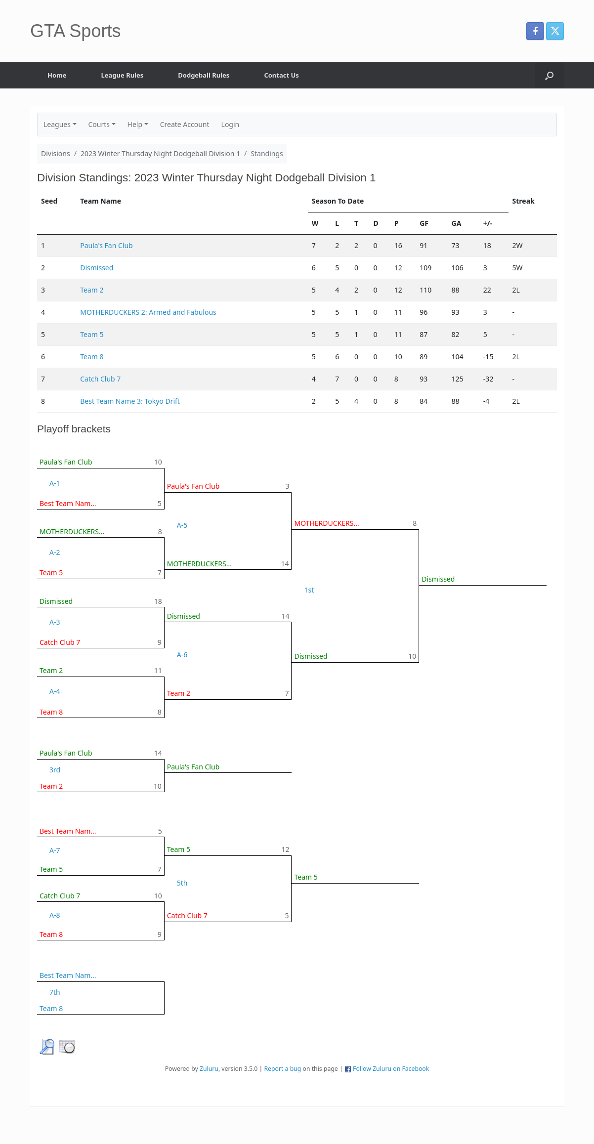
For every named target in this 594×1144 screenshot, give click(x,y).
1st (309, 589)
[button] (549, 75)
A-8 (54, 915)
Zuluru (209, 1068)
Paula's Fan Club (106, 245)
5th (182, 883)
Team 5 (91, 334)
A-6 (182, 654)
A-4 (54, 691)
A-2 (54, 552)
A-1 (54, 483)
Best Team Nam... (68, 503)
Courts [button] (99, 124)
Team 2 (91, 290)
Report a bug (282, 1068)
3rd (54, 769)
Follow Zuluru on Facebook (391, 1068)
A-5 (182, 525)
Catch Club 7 (100, 378)
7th (54, 992)
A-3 (54, 622)
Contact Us (281, 75)
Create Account (185, 124)
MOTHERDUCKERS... (72, 531)
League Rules (122, 75)
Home (57, 75)
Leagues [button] (57, 124)
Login (230, 124)
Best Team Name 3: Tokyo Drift (130, 401)
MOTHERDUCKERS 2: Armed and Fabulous (148, 312)
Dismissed (96, 267)
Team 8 (91, 356)
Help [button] (135, 124)
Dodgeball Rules (203, 75)
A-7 (54, 850)
